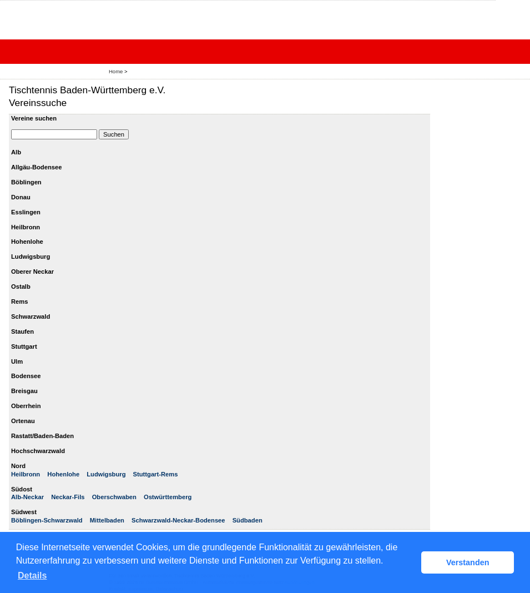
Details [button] (32, 575)
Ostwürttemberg (167, 497)
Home (116, 71)
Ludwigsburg (106, 474)
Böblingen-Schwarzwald (47, 520)
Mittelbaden (107, 520)
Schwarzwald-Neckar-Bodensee (178, 520)
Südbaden (248, 520)
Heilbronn (25, 474)
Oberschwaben (114, 497)
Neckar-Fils (67, 497)
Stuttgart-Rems (155, 474)
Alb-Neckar (27, 497)
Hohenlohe (63, 474)
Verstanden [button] (467, 562)
